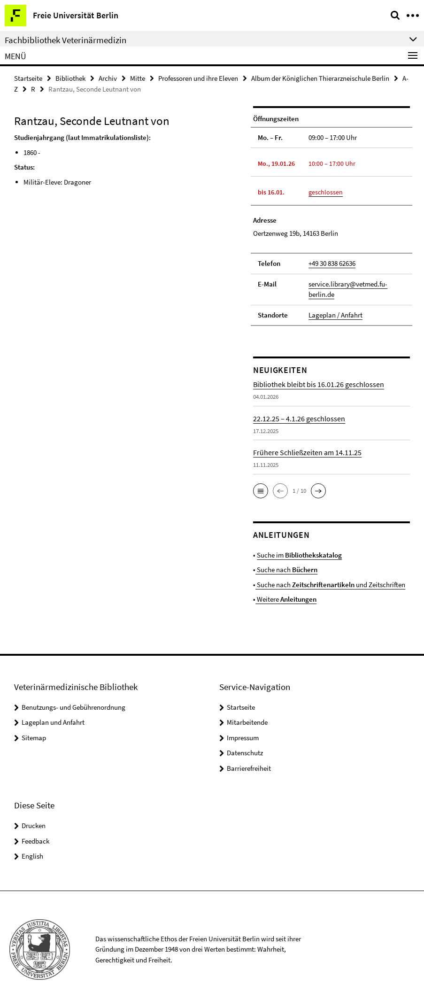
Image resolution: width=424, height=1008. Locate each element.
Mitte (137, 78)
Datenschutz (245, 752)
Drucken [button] (34, 825)
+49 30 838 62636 (331, 263)
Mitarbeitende (247, 722)
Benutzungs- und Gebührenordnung (73, 707)
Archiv (108, 78)
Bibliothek (70, 78)
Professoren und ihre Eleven (198, 78)
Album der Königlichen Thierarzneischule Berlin (320, 78)
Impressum (243, 737)
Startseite (28, 78)
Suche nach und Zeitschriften (330, 584)
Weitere (285, 599)
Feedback (35, 841)
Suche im (299, 555)
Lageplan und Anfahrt (53, 722)
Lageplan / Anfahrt (335, 314)
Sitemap (34, 737)
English (32, 856)
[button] (260, 490)
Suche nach (286, 569)
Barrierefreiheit (249, 768)
